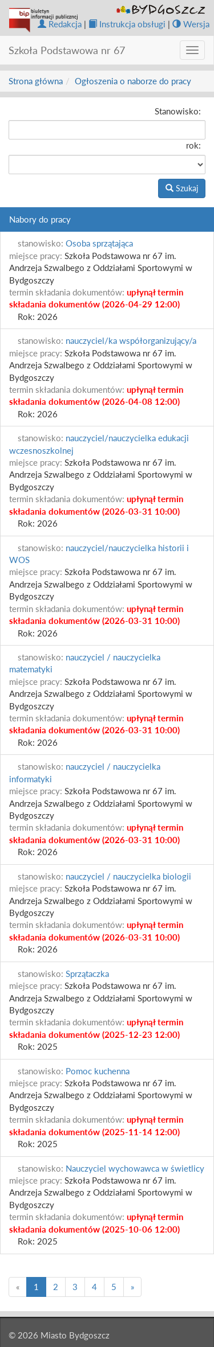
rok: (193, 145)
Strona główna (36, 81)
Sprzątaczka (87, 973)
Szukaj (181, 188)
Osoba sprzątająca (99, 243)
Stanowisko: (178, 111)
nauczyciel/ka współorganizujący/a (131, 340)
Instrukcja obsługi (126, 24)
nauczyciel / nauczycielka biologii (128, 876)
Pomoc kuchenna (98, 1071)
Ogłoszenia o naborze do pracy (133, 81)
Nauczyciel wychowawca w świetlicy (135, 1168)
